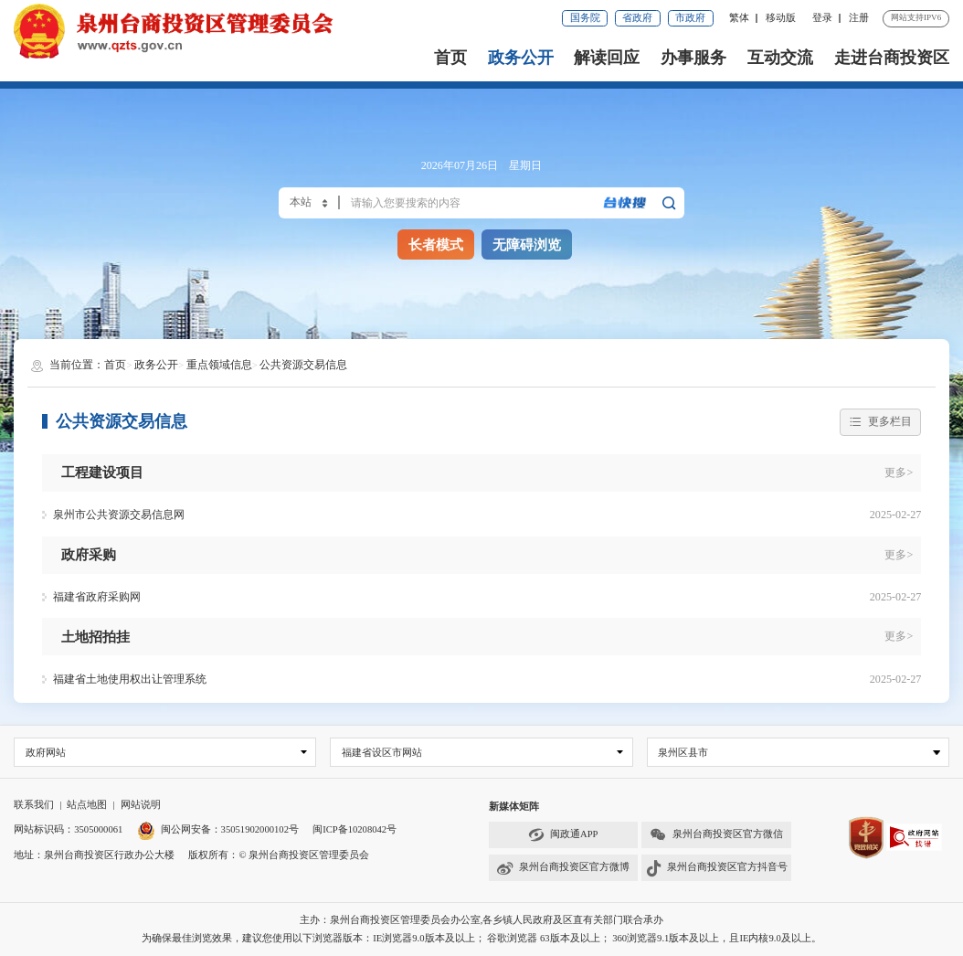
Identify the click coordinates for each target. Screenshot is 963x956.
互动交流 (780, 57)
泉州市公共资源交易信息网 (119, 514)
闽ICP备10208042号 (354, 830)
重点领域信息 (219, 364)
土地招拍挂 (95, 636)
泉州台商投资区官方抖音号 (716, 868)
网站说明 (141, 805)
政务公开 (521, 57)
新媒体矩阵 (514, 807)
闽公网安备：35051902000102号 (218, 830)
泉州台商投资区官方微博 (563, 868)
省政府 (637, 18)
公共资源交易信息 (303, 364)
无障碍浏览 (526, 244)
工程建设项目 (102, 472)
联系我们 (34, 805)
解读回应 (607, 57)
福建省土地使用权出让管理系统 (129, 679)
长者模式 (435, 244)
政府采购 (88, 554)
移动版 (781, 18)
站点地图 (87, 805)
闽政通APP (563, 835)
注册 (859, 18)
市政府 (690, 18)
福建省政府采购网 (97, 596)
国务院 (585, 18)
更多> (898, 472)
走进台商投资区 (891, 57)
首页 (450, 57)
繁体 (739, 18)
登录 (822, 18)
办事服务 (693, 57)
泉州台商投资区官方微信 (716, 835)
